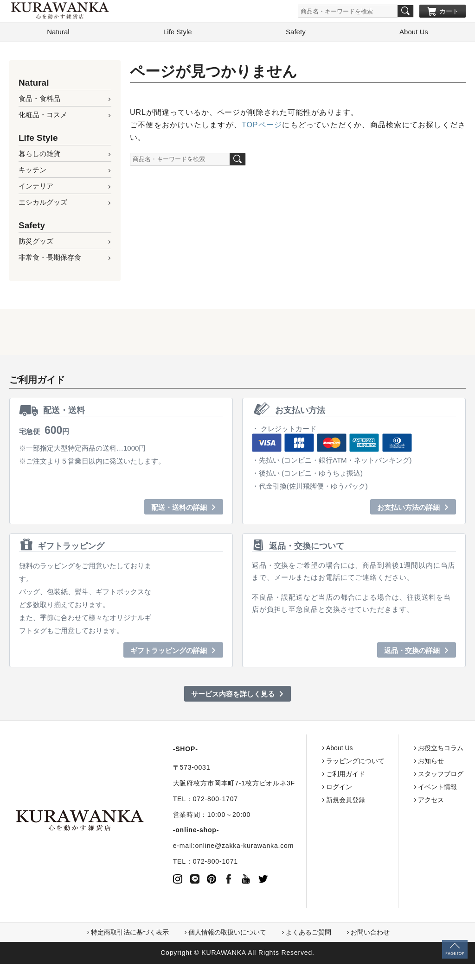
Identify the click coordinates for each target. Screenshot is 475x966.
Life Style (177, 34)
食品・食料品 (39, 100)
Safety (296, 34)
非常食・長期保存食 (50, 259)
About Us (413, 34)
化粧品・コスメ (43, 116)
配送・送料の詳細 (179, 509)
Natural (58, 34)
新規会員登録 (336, 801)
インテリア (36, 188)
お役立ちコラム (432, 749)
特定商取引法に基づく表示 (130, 934)
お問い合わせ (370, 934)
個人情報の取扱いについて (227, 934)
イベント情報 (428, 788)
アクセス (422, 801)
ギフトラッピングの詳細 (168, 652)
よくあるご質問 (308, 934)
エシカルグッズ (43, 204)
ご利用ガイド (336, 775)
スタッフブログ (432, 775)
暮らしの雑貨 (39, 155)
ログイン (330, 788)
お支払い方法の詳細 (408, 509)
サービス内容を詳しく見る (233, 696)
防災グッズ (36, 243)
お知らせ (422, 762)
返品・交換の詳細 (412, 652)
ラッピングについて (346, 762)
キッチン (32, 172)
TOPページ (262, 127)
